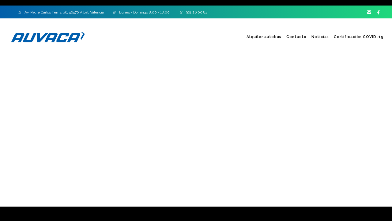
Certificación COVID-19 (359, 37)
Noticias (320, 37)
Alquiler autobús (264, 37)
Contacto (296, 37)
